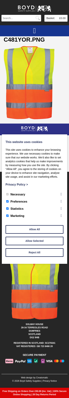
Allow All (34, 229)
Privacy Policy (17, 184)
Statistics (14, 208)
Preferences (16, 201)
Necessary (15, 194)
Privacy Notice (50, 381)
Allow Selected (35, 240)
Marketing (15, 215)
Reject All (34, 252)
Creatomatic (42, 377)
